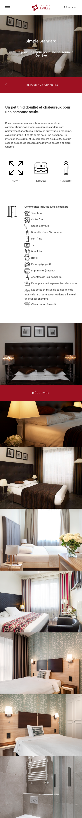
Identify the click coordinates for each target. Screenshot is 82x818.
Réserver (70, 7)
